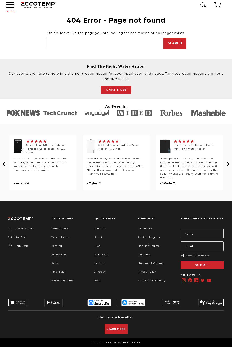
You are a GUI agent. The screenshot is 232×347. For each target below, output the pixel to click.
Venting (56, 245)
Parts (54, 263)
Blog (97, 245)
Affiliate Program (149, 237)
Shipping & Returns (150, 263)
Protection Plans (62, 280)
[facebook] (196, 280)
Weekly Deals (60, 228)
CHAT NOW (116, 89)
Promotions (145, 228)
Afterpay (100, 271)
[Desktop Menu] (10, 5)
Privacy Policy (147, 271)
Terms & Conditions (197, 255)
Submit (202, 265)
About (98, 237)
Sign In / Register (149, 245)
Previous (4, 162)
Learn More (116, 328)
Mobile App (101, 254)
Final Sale (57, 271)
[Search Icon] (202, 4)
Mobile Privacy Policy (151, 280)
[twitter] (202, 280)
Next (228, 162)
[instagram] (184, 280)
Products (100, 228)
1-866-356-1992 (21, 228)
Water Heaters (60, 237)
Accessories (58, 254)
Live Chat (17, 237)
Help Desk (18, 245)
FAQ (97, 280)
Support (99, 263)
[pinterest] (190, 280)
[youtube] (209, 280)
